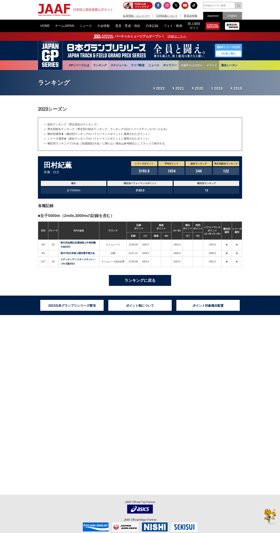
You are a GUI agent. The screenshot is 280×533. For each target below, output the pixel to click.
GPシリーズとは (79, 65)
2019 (218, 88)
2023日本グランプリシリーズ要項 (72, 305)
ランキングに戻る (140, 280)
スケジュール (119, 65)
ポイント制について (140, 305)
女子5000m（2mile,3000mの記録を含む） (77, 215)
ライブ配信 (137, 65)
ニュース (153, 65)
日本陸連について (167, 15)
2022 (160, 88)
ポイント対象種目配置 (208, 305)
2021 (179, 88)
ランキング (100, 65)
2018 (238, 88)
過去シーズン (229, 65)
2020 (199, 88)
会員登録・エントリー (136, 15)
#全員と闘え (228, 53)
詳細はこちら (177, 36)
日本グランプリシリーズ (50, 55)
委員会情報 (190, 15)
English (232, 15)
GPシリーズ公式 (228, 47)
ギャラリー (170, 65)
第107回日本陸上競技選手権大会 (77, 253)
